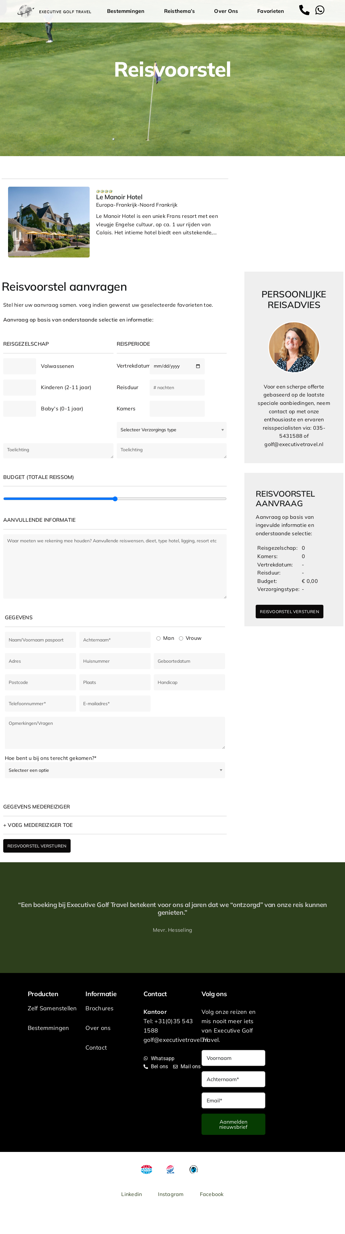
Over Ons (227, 11)
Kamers (126, 408)
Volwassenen (57, 366)
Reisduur (128, 387)
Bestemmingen (127, 11)
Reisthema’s (181, 11)
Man (165, 638)
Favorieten (270, 11)
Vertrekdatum (133, 365)
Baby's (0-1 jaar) (62, 408)
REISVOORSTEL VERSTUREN (36, 845)
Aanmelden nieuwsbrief (233, 1124)
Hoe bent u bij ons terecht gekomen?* (50, 758)
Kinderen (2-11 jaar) (66, 387)
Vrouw (190, 638)
